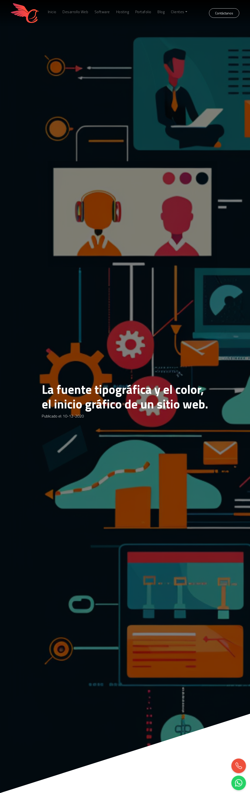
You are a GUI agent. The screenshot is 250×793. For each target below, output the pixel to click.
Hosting (122, 12)
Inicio (52, 12)
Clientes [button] (177, 12)
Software (102, 12)
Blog (161, 12)
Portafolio (143, 12)
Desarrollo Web (75, 12)
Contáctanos (224, 13)
